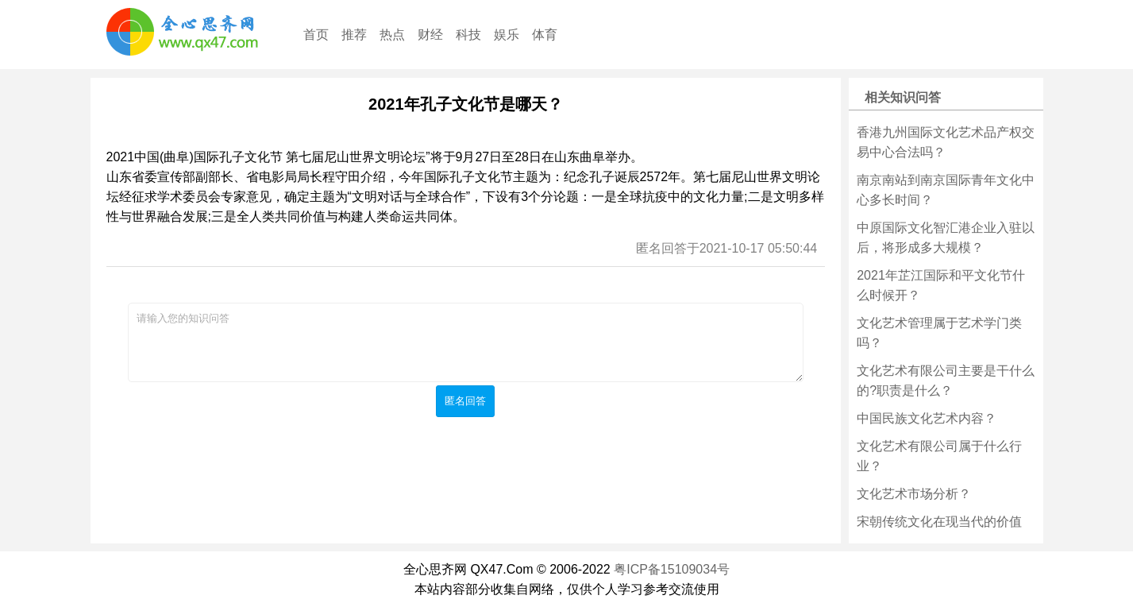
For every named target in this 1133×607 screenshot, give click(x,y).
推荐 (354, 34)
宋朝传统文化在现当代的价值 (939, 521)
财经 (430, 34)
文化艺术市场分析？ (914, 494)
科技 (468, 34)
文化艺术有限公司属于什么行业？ (939, 456)
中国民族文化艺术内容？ (926, 418)
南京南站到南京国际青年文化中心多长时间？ (946, 190)
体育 (544, 34)
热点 (392, 34)
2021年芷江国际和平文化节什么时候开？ (941, 285)
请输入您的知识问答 (466, 342)
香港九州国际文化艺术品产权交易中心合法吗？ (946, 142)
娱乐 (506, 34)
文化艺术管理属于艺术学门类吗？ (939, 333)
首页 (316, 34)
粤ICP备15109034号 (672, 569)
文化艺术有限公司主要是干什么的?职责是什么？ (946, 380)
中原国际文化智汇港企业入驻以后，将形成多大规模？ (946, 237)
